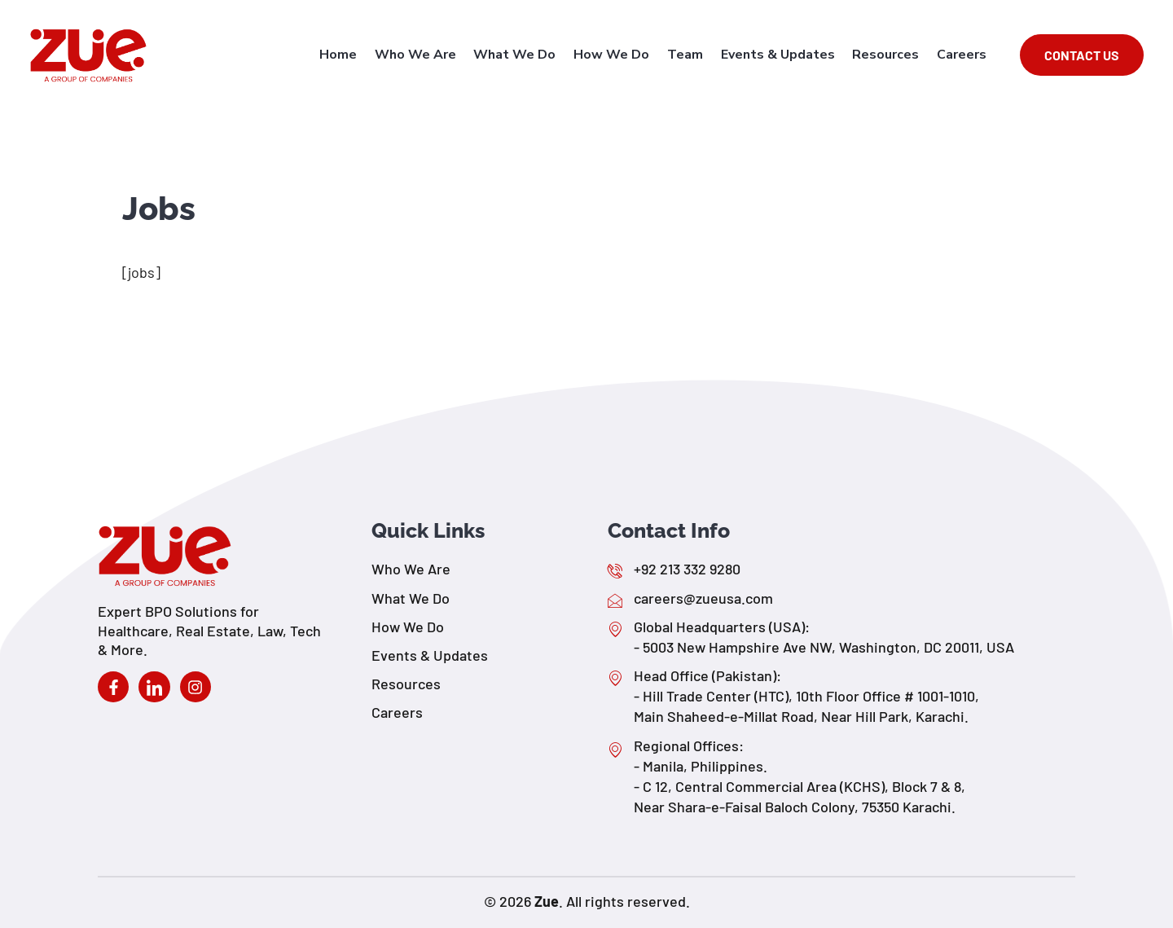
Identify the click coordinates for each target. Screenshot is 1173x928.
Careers (962, 55)
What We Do (522, 55)
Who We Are (424, 55)
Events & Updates (781, 55)
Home (348, 55)
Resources (887, 55)
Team (690, 55)
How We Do (618, 55)
